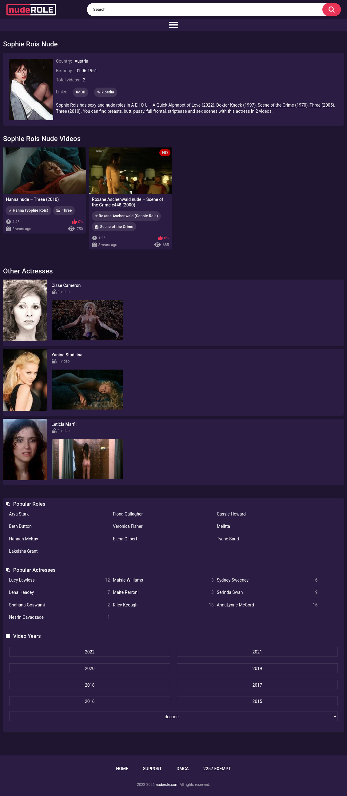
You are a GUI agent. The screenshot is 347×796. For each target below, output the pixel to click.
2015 (257, 701)
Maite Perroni (163, 592)
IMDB (81, 92)
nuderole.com (167, 784)
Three (67, 210)
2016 (89, 701)
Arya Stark (19, 514)
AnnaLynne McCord (267, 605)
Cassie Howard (231, 514)
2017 (257, 685)
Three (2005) (321, 105)
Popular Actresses (34, 570)
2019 (257, 668)
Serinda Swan (267, 592)
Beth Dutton (20, 526)
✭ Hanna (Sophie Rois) (28, 210)
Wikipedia (105, 92)
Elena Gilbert (125, 538)
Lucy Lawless (59, 580)
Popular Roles (29, 504)
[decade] (173, 716)
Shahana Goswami (59, 605)
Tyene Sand (228, 538)
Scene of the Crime (117, 227)
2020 (89, 668)
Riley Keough (163, 605)
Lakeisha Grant (23, 551)
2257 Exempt (217, 768)
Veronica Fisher (127, 526)
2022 (89, 651)
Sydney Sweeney (267, 580)
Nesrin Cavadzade (59, 617)
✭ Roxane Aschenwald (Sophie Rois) (126, 216)
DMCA (183, 768)
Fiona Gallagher (128, 514)
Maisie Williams (163, 580)
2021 (257, 651)
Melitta (223, 526)
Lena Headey (59, 592)
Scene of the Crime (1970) (283, 105)
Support (152, 768)
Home (122, 768)
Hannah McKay (23, 538)
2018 (89, 685)
